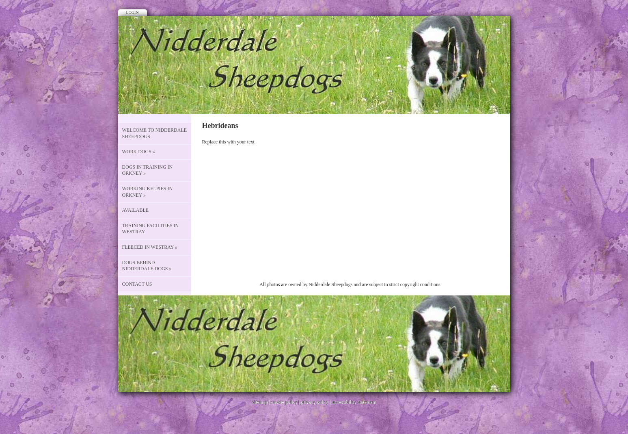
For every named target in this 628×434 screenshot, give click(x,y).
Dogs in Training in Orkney (147, 170)
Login (132, 12)
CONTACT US (137, 284)
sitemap (259, 402)
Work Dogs (138, 151)
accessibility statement (354, 402)
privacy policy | (316, 402)
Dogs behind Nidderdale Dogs (147, 266)
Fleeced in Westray (150, 247)
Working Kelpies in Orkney (147, 192)
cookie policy (284, 402)
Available (135, 210)
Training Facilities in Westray (150, 229)
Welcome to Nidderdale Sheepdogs (154, 133)
